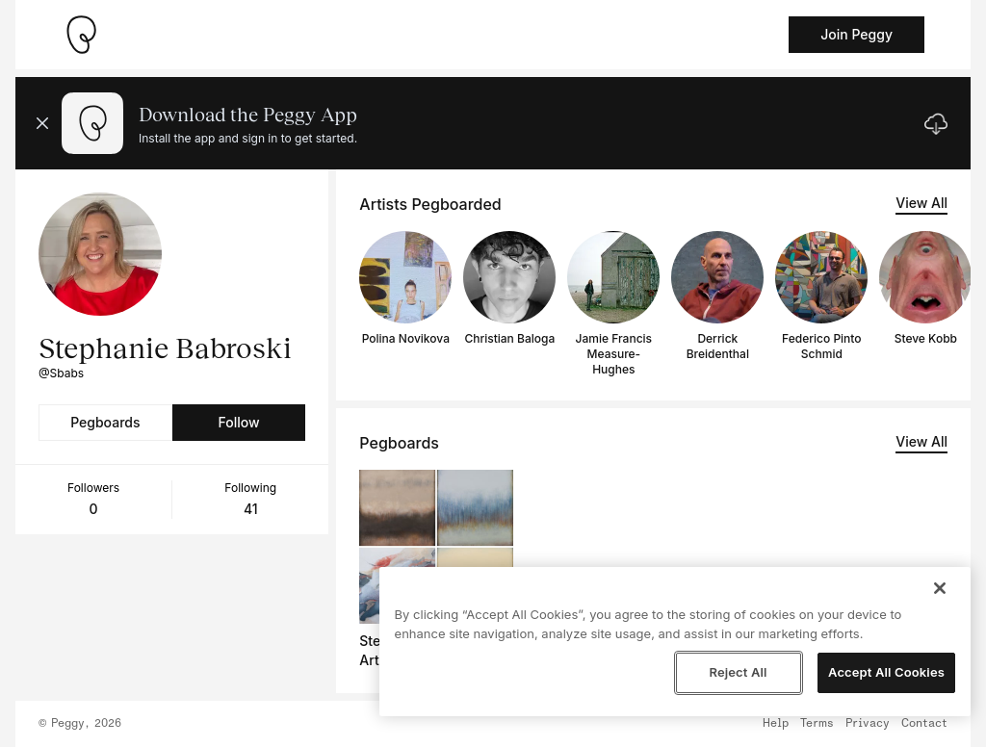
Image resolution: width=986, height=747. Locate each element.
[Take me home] (81, 34)
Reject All (737, 672)
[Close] (940, 588)
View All (921, 202)
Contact (924, 724)
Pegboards (105, 422)
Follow (238, 422)
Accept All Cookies (886, 672)
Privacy (867, 724)
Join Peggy (856, 34)
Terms (817, 724)
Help (776, 724)
